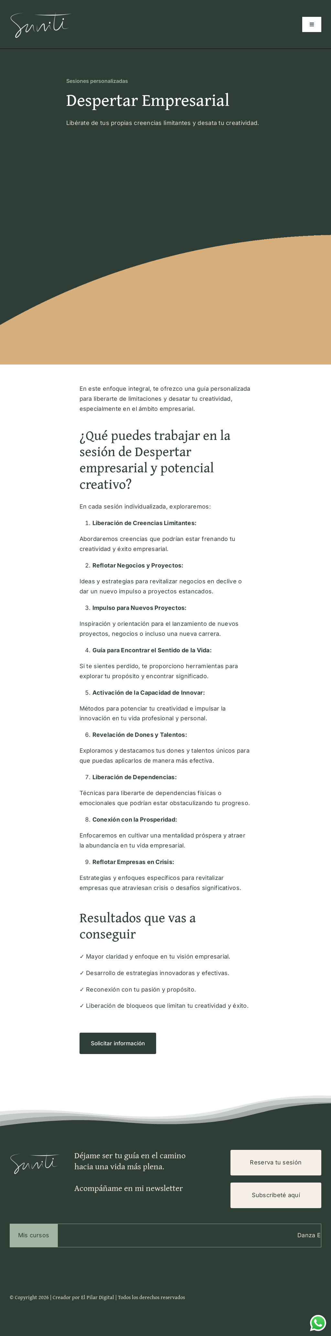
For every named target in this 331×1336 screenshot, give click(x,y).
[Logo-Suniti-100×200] (42, 10)
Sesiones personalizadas (97, 81)
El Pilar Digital (97, 1297)
